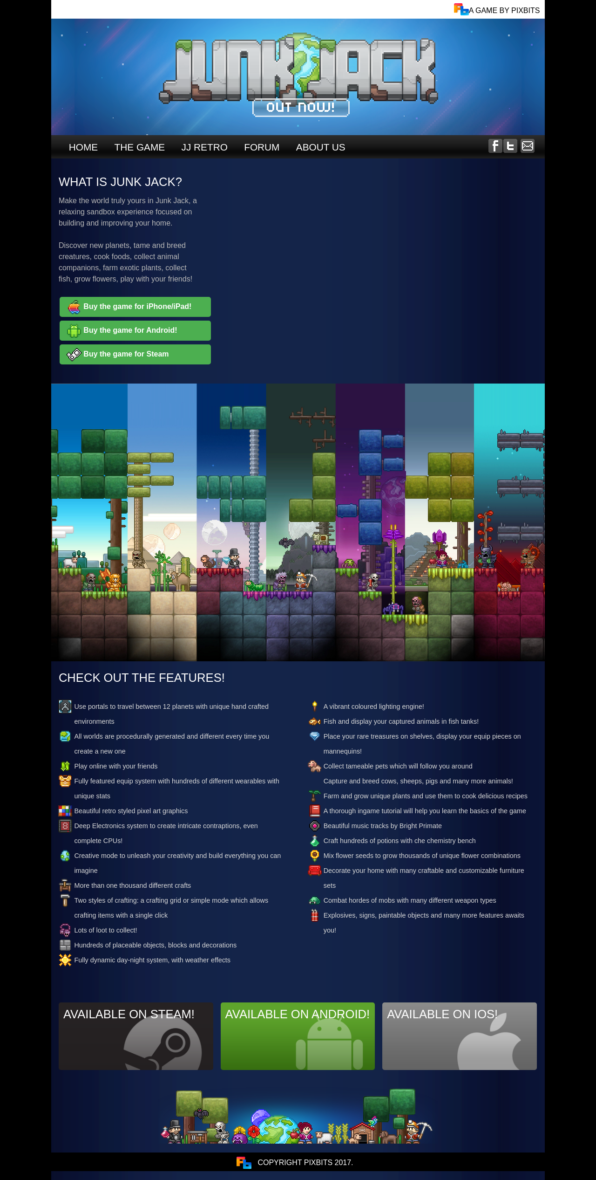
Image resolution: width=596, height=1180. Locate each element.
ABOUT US (320, 147)
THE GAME (140, 147)
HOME (83, 147)
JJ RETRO (205, 147)
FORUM (261, 147)
